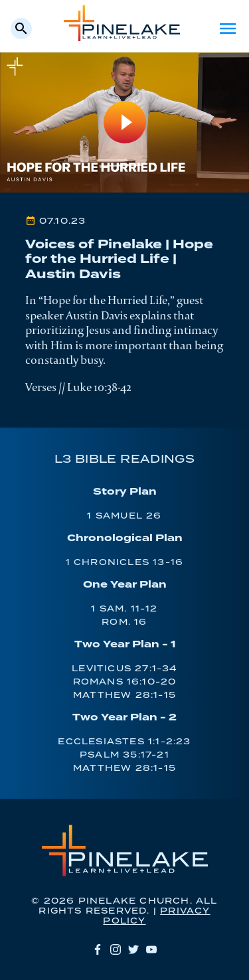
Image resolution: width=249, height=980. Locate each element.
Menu (227, 28)
